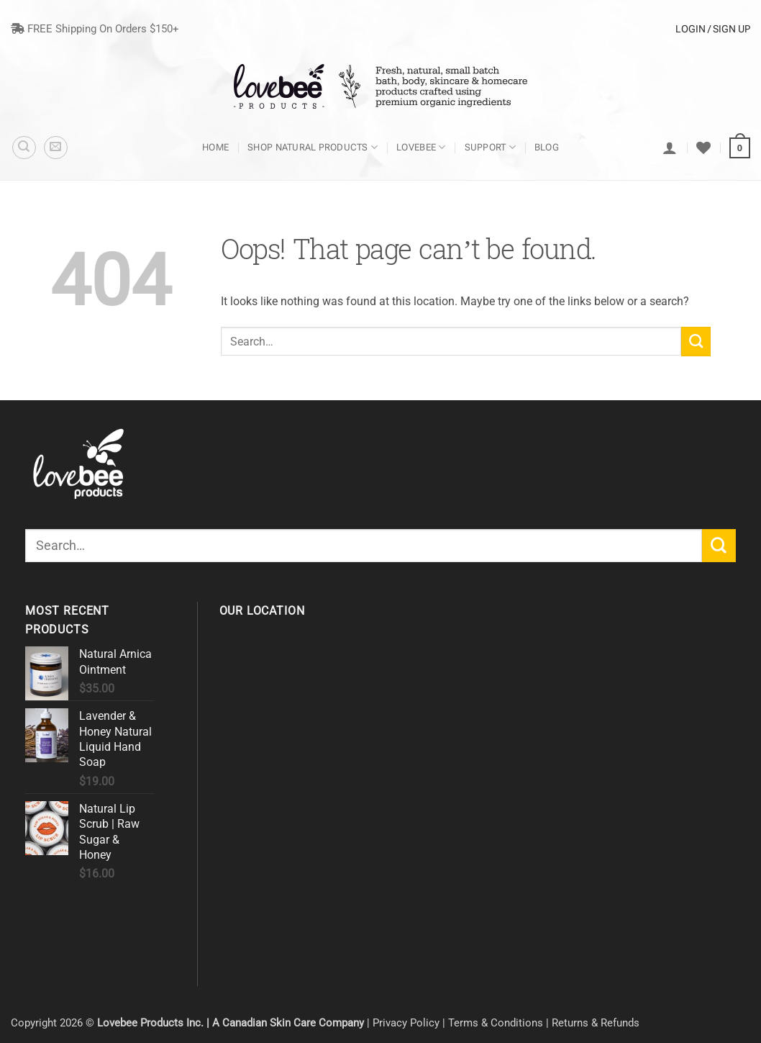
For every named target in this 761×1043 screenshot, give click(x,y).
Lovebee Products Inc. (150, 1022)
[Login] (669, 147)
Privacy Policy (406, 1022)
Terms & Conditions (495, 1022)
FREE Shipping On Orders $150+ (95, 28)
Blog (546, 147)
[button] (56, 148)
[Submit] (696, 341)
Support (490, 147)
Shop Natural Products (312, 147)
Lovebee (420, 147)
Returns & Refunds (595, 1022)
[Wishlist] (703, 147)
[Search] (24, 148)
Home (215, 147)
